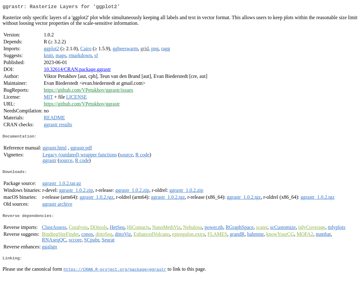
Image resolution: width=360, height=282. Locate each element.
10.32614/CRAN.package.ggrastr (77, 70)
